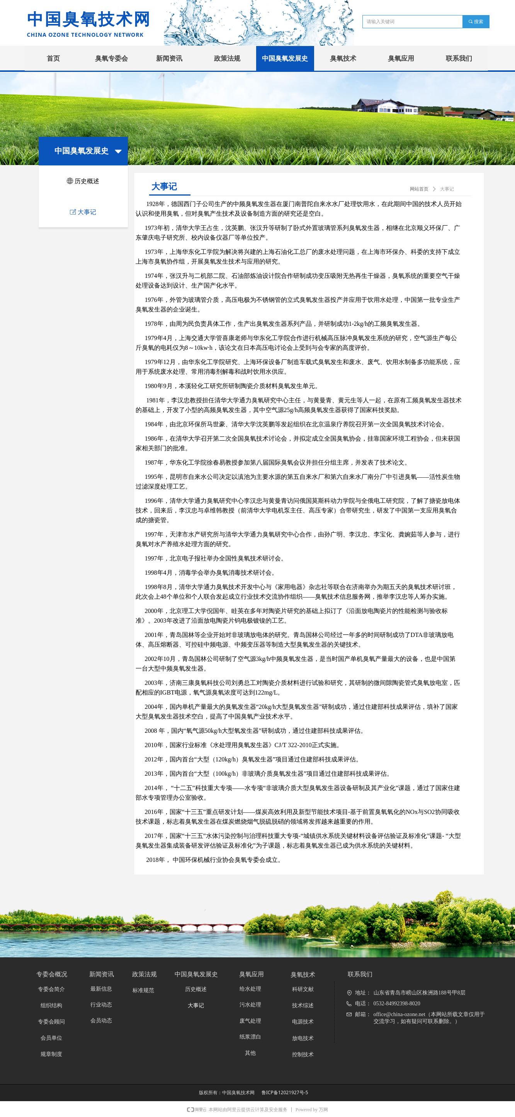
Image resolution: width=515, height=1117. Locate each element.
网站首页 (419, 189)
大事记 (447, 189)
